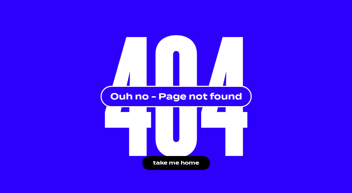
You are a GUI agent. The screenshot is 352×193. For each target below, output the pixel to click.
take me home (176, 163)
